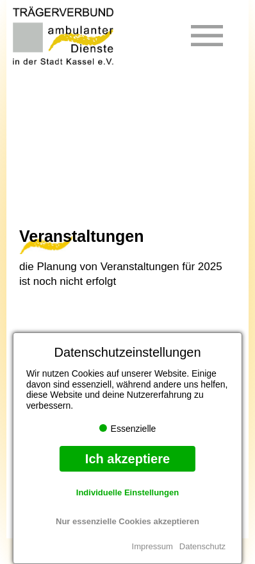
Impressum (152, 546)
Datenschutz (202, 546)
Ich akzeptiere (127, 459)
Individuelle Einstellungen (127, 492)
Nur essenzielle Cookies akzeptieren (127, 521)
